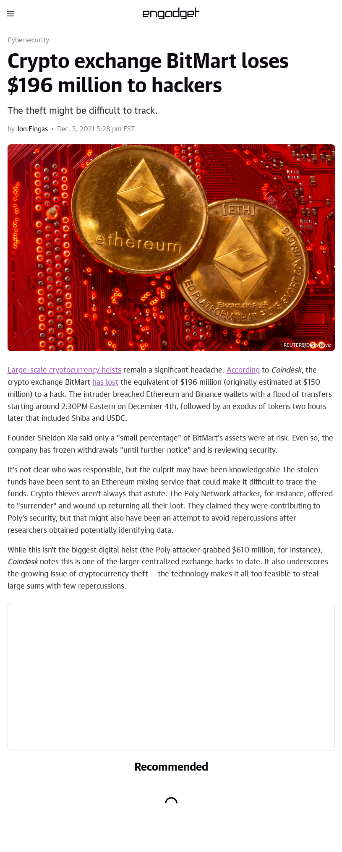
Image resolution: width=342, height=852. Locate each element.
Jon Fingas (32, 129)
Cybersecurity (29, 40)
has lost (105, 382)
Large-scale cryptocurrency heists (64, 370)
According (243, 370)
